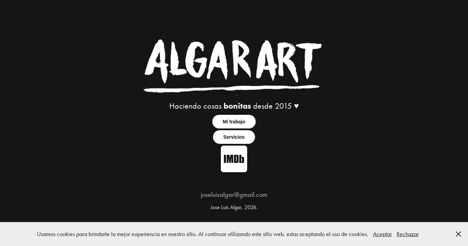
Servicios (233, 137)
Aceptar (382, 234)
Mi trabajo (234, 121)
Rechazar (408, 234)
